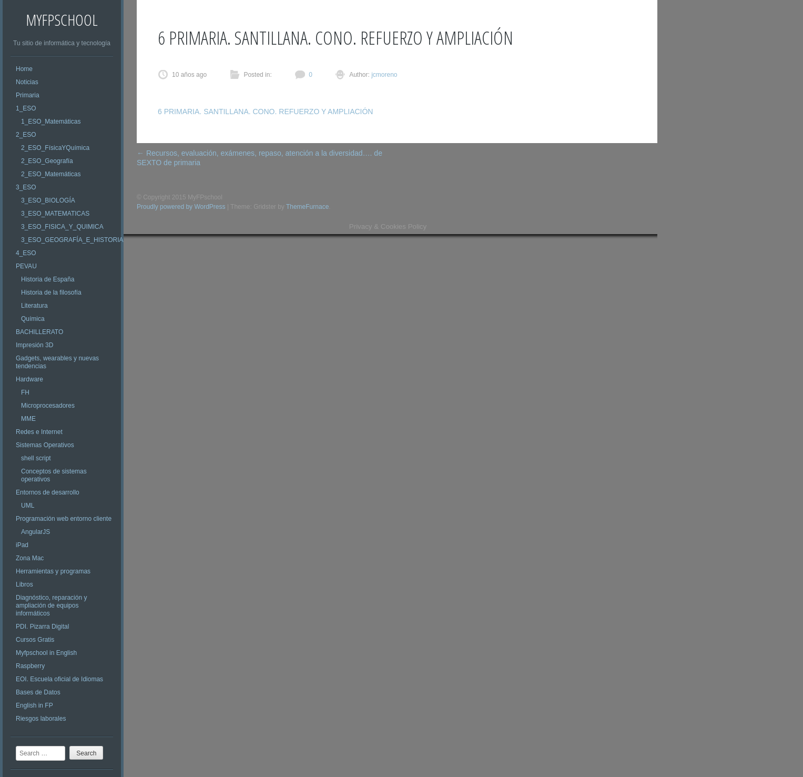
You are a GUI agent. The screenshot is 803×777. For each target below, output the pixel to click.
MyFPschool (62, 20)
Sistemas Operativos (45, 445)
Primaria (27, 95)
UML (27, 505)
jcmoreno (384, 74)
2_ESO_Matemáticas (50, 174)
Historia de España (47, 279)
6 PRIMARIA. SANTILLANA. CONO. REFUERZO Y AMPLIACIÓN (265, 111)
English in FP (34, 705)
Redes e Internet (39, 432)
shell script (36, 458)
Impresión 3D (34, 345)
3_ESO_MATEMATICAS (55, 213)
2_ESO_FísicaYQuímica (55, 148)
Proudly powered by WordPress (181, 206)
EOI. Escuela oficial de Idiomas (59, 679)
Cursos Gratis (35, 639)
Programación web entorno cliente (63, 518)
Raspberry (30, 666)
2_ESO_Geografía (47, 161)
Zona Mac (30, 558)
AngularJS (35, 532)
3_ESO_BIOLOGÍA (48, 200)
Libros (24, 584)
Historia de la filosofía (51, 292)
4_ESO (26, 253)
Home (24, 69)
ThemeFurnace (307, 206)
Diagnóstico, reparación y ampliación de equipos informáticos (51, 605)
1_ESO (26, 108)
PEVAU (26, 266)
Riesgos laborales (41, 718)
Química (33, 318)
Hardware (29, 379)
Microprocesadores (48, 405)
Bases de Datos (38, 692)
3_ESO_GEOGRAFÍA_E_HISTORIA (72, 240)
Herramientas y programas (53, 571)
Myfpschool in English (46, 653)
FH (25, 392)
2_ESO (26, 134)
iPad (22, 545)
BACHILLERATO (39, 332)
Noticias (27, 82)
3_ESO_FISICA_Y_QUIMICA (62, 226)
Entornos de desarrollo (47, 492)
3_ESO (26, 187)
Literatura (34, 305)
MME (28, 418)
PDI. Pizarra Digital (42, 626)
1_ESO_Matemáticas (50, 121)
